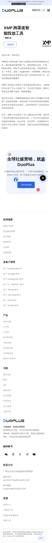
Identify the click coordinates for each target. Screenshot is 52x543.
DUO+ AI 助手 (9, 360)
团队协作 (7, 392)
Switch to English (18, 4)
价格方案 (7, 323)
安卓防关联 (8, 349)
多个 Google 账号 (11, 275)
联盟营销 (7, 253)
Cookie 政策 (10, 536)
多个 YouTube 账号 (12, 296)
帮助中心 (7, 506)
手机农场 (7, 344)
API (4, 386)
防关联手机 (8, 339)
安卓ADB (7, 397)
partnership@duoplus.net (16, 481)
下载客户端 (8, 511)
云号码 (6, 333)
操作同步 (7, 376)
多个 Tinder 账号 (11, 307)
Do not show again (34, 4)
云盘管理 (7, 413)
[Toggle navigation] (48, 10)
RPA (5, 381)
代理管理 (7, 402)
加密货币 (7, 242)
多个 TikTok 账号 (10, 291)
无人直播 (7, 407)
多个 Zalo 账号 (10, 301)
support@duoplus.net (14, 490)
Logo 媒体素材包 (11, 516)
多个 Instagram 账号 (13, 280)
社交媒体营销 (9, 232)
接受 (41, 538)
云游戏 (6, 248)
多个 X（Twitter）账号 (13, 285)
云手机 (6, 328)
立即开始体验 (26, 185)
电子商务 (7, 237)
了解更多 (10, 44)
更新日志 (7, 522)
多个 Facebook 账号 (12, 270)
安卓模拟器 (8, 355)
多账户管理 (8, 226)
